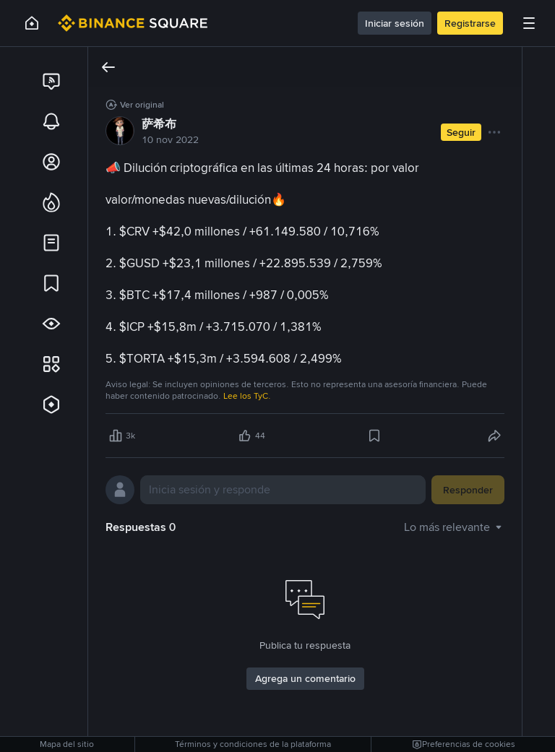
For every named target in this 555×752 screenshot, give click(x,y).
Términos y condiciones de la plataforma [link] (253, 744)
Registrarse (470, 23)
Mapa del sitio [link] (67, 744)
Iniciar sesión (394, 23)
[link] (51, 81)
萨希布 (159, 123)
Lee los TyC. (247, 396)
